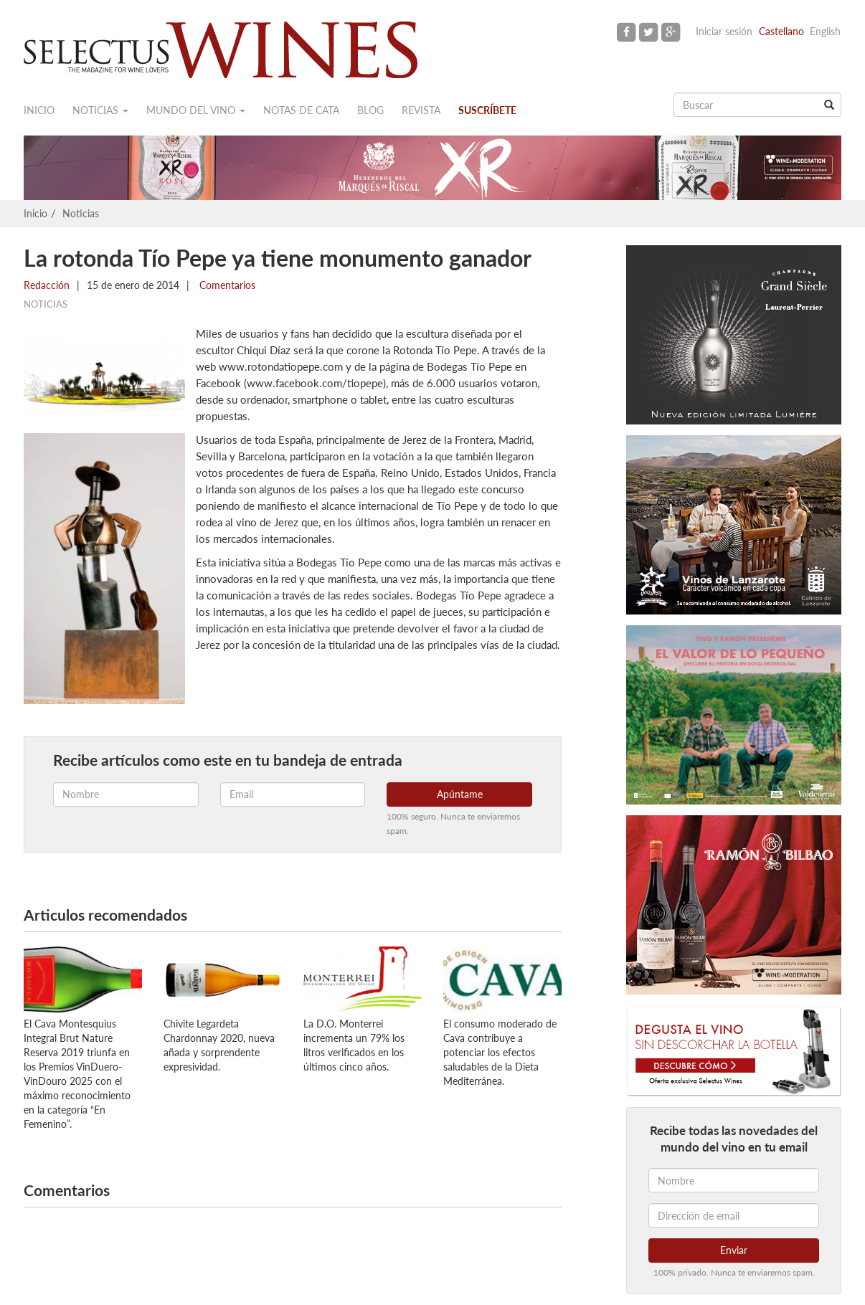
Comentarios (226, 285)
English (825, 31)
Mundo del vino (195, 110)
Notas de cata (301, 110)
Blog (370, 110)
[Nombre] (733, 1180)
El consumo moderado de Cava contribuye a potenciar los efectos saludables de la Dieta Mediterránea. (500, 1052)
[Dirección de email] (733, 1215)
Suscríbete (487, 110)
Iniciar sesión (724, 31)
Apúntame (460, 794)
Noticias (100, 110)
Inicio (39, 110)
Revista (421, 110)
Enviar (733, 1250)
